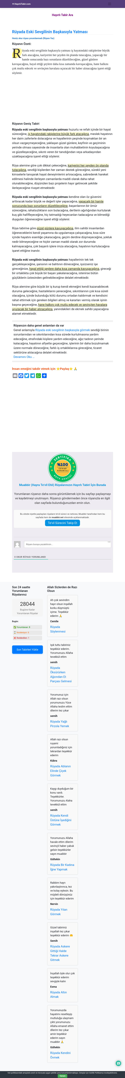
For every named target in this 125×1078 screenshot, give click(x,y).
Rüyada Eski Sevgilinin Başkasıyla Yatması (50, 31)
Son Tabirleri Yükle (27, 649)
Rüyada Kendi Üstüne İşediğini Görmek (60, 820)
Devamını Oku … (24, 357)
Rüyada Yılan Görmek (58, 912)
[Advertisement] (62, 100)
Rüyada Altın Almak (58, 995)
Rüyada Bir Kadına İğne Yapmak (62, 867)
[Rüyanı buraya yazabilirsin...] (67, 544)
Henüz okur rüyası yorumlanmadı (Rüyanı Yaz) (33, 38)
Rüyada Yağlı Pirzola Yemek (59, 724)
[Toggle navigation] (109, 4)
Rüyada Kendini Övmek (60, 1055)
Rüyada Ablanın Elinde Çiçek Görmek (60, 771)
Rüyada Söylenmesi (57, 629)
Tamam (62, 1076)
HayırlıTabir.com (21, 4)
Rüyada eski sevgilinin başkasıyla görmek (62, 330)
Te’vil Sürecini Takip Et (62, 523)
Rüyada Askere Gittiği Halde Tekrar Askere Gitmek (60, 953)
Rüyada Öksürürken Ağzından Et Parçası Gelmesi (61, 674)
